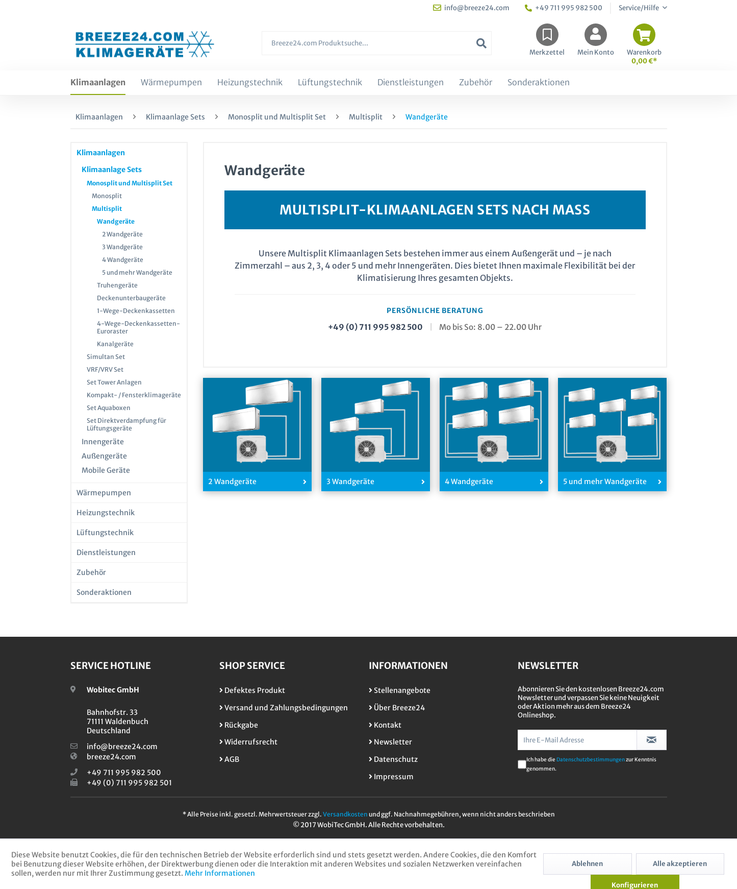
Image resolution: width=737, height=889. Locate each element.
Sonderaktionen (104, 592)
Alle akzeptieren (680, 863)
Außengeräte (104, 456)
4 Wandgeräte (122, 259)
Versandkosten (345, 814)
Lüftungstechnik (105, 532)
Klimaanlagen (101, 152)
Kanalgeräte (115, 344)
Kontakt (385, 725)
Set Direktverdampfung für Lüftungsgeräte (126, 424)
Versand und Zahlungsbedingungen (283, 707)
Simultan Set (106, 357)
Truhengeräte (117, 285)
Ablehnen (587, 863)
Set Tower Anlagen (114, 382)
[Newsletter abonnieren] (652, 740)
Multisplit (107, 208)
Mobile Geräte (106, 470)
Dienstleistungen (106, 552)
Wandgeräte (116, 221)
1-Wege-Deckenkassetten (136, 311)
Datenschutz (393, 759)
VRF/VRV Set (105, 369)
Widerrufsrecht (248, 742)
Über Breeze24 (397, 707)
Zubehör (91, 572)
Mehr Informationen (220, 873)
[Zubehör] (475, 82)
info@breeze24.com (122, 746)
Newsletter (390, 742)
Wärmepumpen (104, 492)
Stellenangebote (399, 690)
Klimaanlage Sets (112, 169)
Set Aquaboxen (109, 408)
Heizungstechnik (106, 512)
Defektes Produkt (252, 690)
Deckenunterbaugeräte (131, 298)
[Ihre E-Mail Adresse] (577, 740)
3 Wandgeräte (122, 247)
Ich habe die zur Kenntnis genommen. (591, 764)
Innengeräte (103, 441)
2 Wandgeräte (122, 234)
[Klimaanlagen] (97, 82)
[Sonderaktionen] (538, 82)
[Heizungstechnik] (250, 82)
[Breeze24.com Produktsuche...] (376, 43)
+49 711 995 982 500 (124, 772)
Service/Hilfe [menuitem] (639, 8)
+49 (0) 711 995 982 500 (375, 327)
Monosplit (107, 196)
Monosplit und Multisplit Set (129, 183)
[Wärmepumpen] (171, 82)
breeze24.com (111, 756)
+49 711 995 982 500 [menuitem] (563, 8)
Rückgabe (238, 725)
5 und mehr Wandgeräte (137, 272)
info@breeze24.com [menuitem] (471, 8)
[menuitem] (376, 48)
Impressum (391, 776)
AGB (229, 759)
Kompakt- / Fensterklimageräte (134, 395)
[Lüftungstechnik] (330, 82)
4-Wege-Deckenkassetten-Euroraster (138, 327)
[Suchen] (481, 43)
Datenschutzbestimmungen (590, 759)
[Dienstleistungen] (410, 82)
